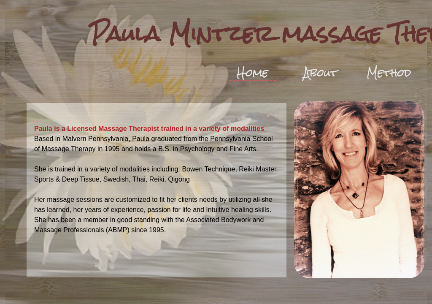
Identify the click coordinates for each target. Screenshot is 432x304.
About (320, 72)
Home (252, 73)
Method (389, 72)
